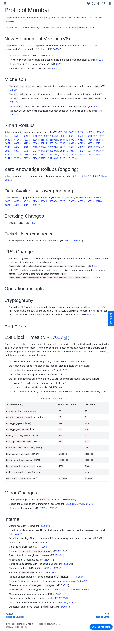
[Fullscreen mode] (93, 3)
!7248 (16, 158)
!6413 (7, 136)
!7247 (7, 158)
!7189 (62, 154)
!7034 (62, 151)
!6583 (55, 568)
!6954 (16, 147)
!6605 (84, 581)
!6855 (102, 176)
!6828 (35, 140)
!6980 (80, 147)
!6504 (44, 526)
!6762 (80, 201)
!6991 (16, 151)
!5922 (17, 534)
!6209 (41, 542)
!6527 (78, 197)
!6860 (80, 140)
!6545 (16, 136)
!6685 (7, 201)
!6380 (7, 154)
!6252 (80, 132)
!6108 (68, 240)
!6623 (44, 136)
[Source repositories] (88, 3)
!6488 (94, 266)
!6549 (62, 136)
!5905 (71, 201)
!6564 (70, 499)
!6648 (84, 589)
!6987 (89, 151)
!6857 (7, 143)
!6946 (7, 147)
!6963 (35, 147)
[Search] (104, 3)
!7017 (57, 337)
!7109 (16, 154)
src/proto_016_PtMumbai (52, 27)
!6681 (12, 102)
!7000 (64, 607)
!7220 (71, 154)
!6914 (44, 143)
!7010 (44, 151)
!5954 (63, 585)
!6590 (35, 136)
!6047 (75, 176)
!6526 (43, 547)
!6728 (62, 201)
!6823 (25, 140)
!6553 (96, 197)
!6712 (98, 277)
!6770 (62, 598)
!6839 (7, 180)
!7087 (32, 223)
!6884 (84, 176)
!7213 (89, 154)
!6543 (25, 136)
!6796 (99, 201)
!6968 (35, 154)
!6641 (53, 136)
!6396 (89, 132)
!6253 (51, 572)
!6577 (37, 568)
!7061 (42, 508)
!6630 (7, 140)
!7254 (35, 158)
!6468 (99, 140)
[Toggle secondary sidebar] (109, 3)
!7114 (25, 154)
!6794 (16, 140)
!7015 (71, 147)
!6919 (98, 60)
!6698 (53, 140)
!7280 (71, 158)
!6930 (7, 151)
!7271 (44, 158)
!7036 (80, 151)
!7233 (99, 154)
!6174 (60, 197)
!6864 (71, 602)
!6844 (62, 602)
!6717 (53, 143)
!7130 (44, 154)
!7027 (53, 151)
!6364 (98, 132)
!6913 (25, 143)
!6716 (89, 140)
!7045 (71, 151)
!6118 (62, 132)
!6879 (71, 140)
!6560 (62, 143)
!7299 (52, 508)
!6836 (93, 176)
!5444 (89, 314)
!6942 (25, 147)
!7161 (53, 158)
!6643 (25, 201)
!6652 (16, 143)
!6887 (35, 205)
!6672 (71, 136)
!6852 (16, 205)
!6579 (46, 568)
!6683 (44, 201)
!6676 (44, 140)
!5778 (55, 594)
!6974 (53, 147)
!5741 (44, 147)
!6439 (55, 49)
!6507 (62, 140)
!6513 (61, 551)
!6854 (48, 55)
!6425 (71, 132)
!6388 (69, 197)
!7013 (62, 147)
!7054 (53, 154)
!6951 (99, 143)
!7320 (62, 158)
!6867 (88, 504)
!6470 (16, 201)
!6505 (87, 197)
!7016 (99, 151)
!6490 (77, 240)
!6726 (80, 143)
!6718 (89, 136)
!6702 (53, 201)
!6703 (89, 201)
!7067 (80, 154)
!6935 (89, 143)
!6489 (77, 577)
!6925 (58, 64)
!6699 (99, 136)
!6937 (35, 151)
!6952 (54, 68)
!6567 (48, 560)
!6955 (25, 151)
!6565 (67, 564)
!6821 (7, 205)
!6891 (71, 143)
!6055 (12, 90)
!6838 (35, 143)
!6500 (80, 136)
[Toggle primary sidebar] (4, 3)
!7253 (25, 158)
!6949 (99, 147)
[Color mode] (98, 3)
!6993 (89, 147)
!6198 (58, 555)
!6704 (35, 201)
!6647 (75, 589)
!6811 (25, 205)
